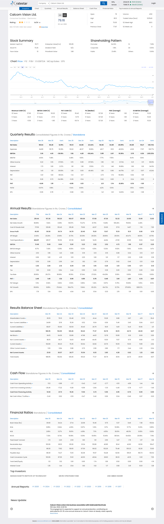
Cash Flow (93, 8)
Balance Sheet (78, 8)
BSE (64, 15)
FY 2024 (46, 486)
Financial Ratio (108, 8)
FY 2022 (67, 486)
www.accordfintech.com (44, 521)
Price (20, 61)
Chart (37, 8)
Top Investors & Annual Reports (130, 8)
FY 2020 (88, 486)
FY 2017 (118, 486)
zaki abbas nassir (115, 476)
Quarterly (48, 8)
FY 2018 (108, 486)
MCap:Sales (53, 61)
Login (153, 3)
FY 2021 (77, 486)
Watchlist (44, 27)
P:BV (31, 61)
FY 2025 (35, 486)
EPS (63, 61)
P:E (25, 61)
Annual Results (62, 8)
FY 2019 (98, 486)
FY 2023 (57, 486)
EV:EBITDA (40, 61)
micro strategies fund (69, 476)
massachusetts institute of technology (28, 476)
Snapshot (25, 8)
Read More (54, 513)
